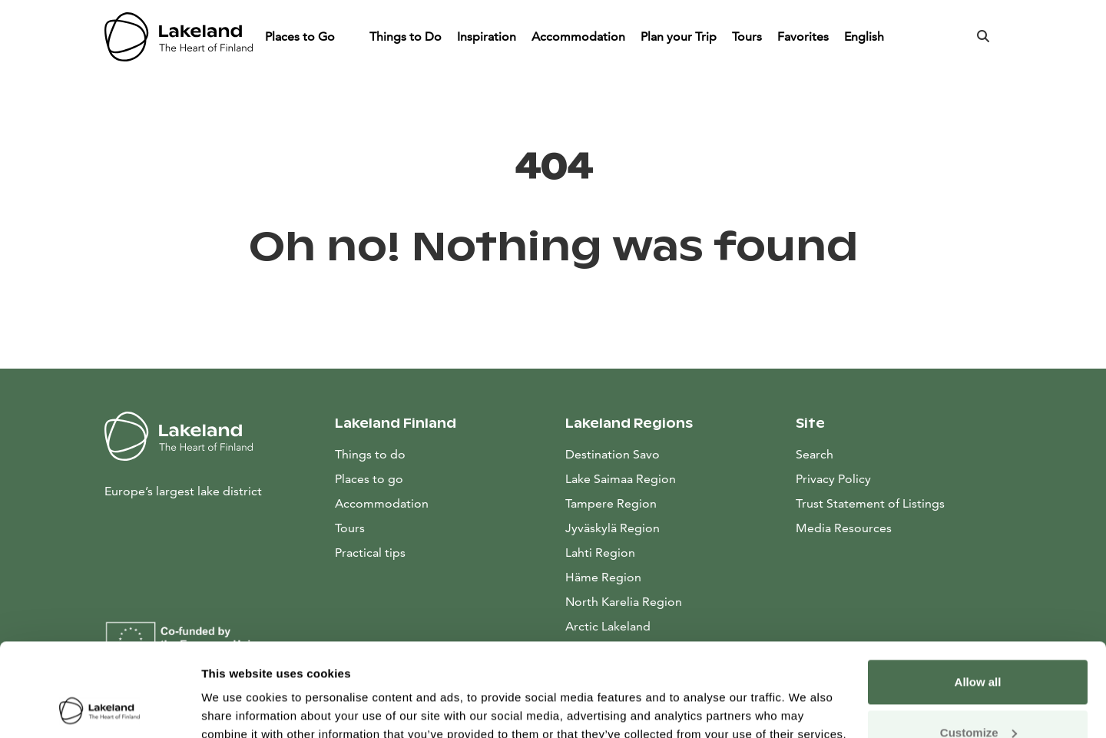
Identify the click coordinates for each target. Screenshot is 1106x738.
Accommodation (578, 36)
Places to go (369, 479)
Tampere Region (611, 503)
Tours (747, 36)
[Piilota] (349, 37)
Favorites (803, 36)
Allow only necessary (978, 695)
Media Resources (899, 526)
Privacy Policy (833, 479)
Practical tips (370, 552)
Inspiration (486, 36)
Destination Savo (612, 454)
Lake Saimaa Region (620, 479)
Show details (237, 707)
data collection (358, 665)
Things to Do (405, 36)
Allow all (978, 594)
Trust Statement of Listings (870, 503)
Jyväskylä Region (612, 528)
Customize (978, 644)
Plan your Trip (679, 36)
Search (814, 454)
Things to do (370, 454)
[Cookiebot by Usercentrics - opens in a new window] (99, 708)
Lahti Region (600, 552)
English (865, 36)
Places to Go (301, 36)
